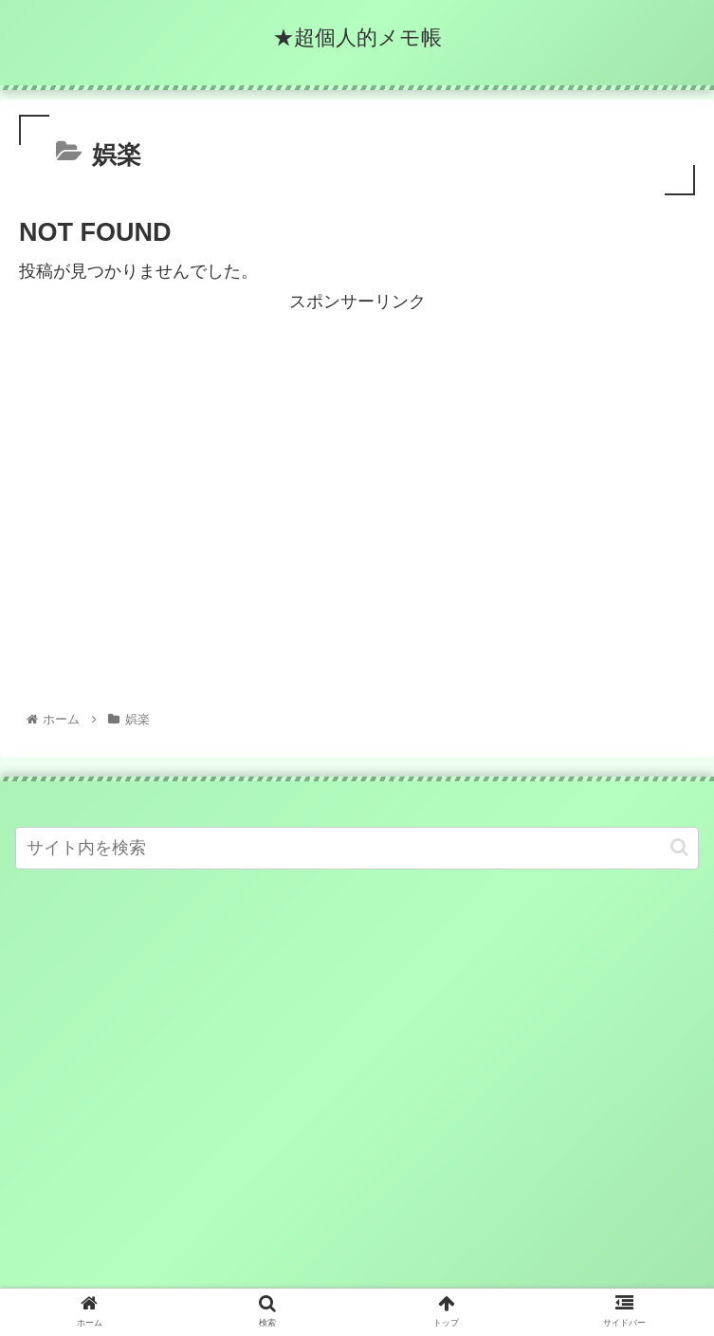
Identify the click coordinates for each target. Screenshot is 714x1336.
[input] (357, 848)
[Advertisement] (357, 450)
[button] (679, 847)
